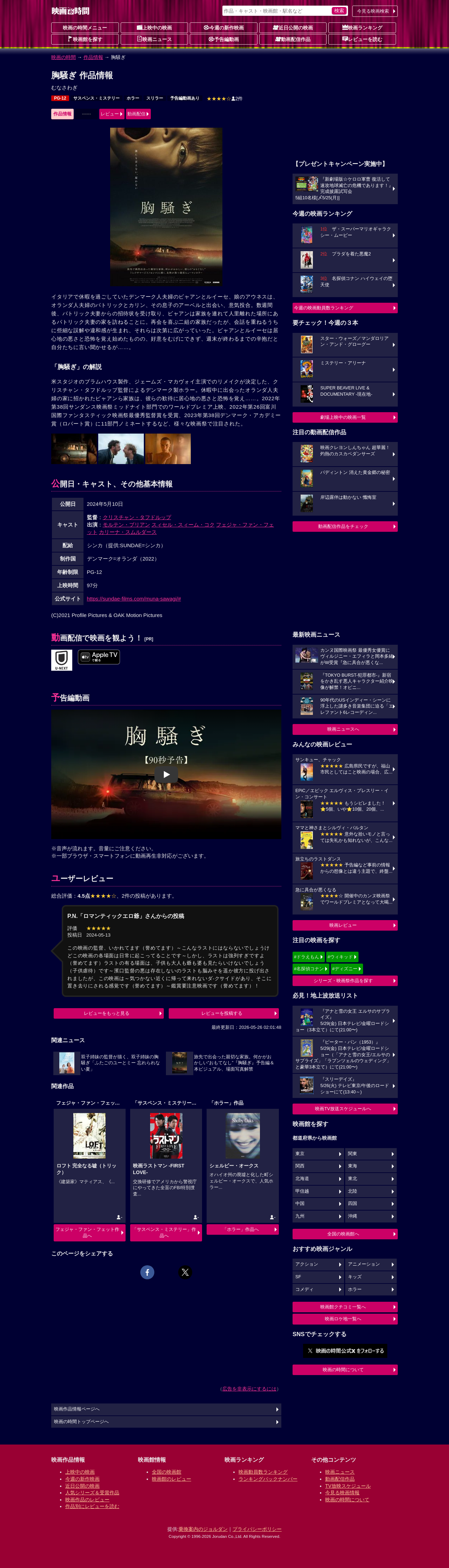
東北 (352, 1178)
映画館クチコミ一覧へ (343, 1306)
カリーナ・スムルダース (128, 532)
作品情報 (93, 57)
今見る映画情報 (342, 1492)
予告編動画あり (185, 98)
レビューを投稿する (221, 1013)
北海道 (302, 1178)
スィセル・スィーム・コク (183, 525)
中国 (299, 1203)
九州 (299, 1216)
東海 (352, 1166)
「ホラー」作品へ (240, 1229)
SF (298, 1276)
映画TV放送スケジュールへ (343, 1108)
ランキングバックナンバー (268, 1479)
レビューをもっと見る (106, 1013)
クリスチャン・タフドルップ (137, 517)
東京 (299, 1153)
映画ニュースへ (343, 729)
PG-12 (60, 98)
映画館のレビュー (171, 1479)
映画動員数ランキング (263, 1472)
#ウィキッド (340, 956)
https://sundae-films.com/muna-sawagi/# (134, 599)
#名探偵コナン (309, 968)
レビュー (110, 113)
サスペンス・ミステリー (96, 98)
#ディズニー (344, 968)
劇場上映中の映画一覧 (343, 417)
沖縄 (352, 1216)
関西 (299, 1166)
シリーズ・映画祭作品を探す (343, 980)
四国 (352, 1203)
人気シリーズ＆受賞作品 (92, 1492)
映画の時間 (63, 57)
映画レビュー (343, 925)
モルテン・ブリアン (126, 525)
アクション (306, 1264)
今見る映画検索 (373, 11)
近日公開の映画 (293, 27)
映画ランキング (362, 27)
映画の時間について (343, 1369)
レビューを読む (362, 39)
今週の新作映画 (224, 27)
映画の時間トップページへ (81, 1421)
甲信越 (302, 1191)
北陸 (352, 1191)
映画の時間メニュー (85, 28)
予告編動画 (224, 39)
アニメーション (364, 1264)
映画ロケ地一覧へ (343, 1318)
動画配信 (136, 113)
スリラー (154, 98)
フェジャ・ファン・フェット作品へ (87, 1232)
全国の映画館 (166, 1472)
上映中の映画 (154, 27)
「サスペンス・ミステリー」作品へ (164, 1232)
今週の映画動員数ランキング (323, 307)
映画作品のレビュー (87, 1499)
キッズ (355, 1276)
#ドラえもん (306, 956)
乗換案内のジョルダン (203, 1529)
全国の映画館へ (343, 1234)
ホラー (133, 98)
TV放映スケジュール (348, 1486)
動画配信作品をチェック (343, 526)
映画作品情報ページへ (77, 1409)
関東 (352, 1153)
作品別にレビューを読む (92, 1506)
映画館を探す (84, 39)
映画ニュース (154, 39)
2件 (225, 98)
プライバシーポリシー (257, 1529)
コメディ (304, 1289)
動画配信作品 (292, 39)
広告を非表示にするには (249, 1389)
